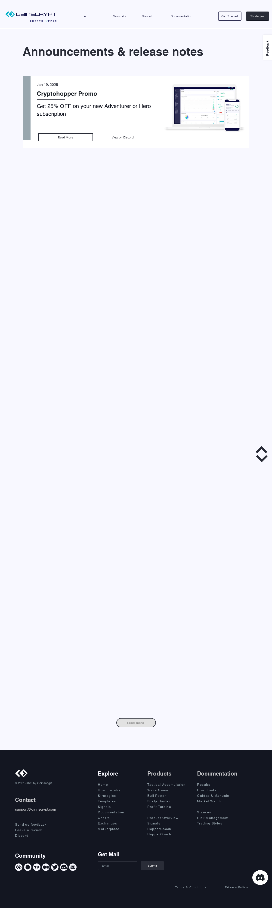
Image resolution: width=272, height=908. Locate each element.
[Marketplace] (114, 829)
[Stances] (213, 812)
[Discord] (35, 835)
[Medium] (45, 867)
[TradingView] (36, 867)
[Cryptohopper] (27, 867)
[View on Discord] (123, 137)
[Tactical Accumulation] (169, 784)
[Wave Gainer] (168, 790)
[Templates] (114, 801)
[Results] (213, 784)
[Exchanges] (114, 823)
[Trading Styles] (213, 823)
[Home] (114, 784)
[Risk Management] (218, 818)
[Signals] (114, 806)
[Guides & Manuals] (218, 795)
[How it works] (114, 790)
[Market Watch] (213, 801)
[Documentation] (114, 812)
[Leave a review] (35, 830)
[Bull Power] (168, 795)
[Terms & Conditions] (186, 887)
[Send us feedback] (35, 824)
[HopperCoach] (168, 829)
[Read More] (65, 137)
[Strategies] (257, 16)
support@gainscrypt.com (35, 809)
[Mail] (73, 867)
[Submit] (152, 865)
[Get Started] (229, 16)
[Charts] (114, 818)
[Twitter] (55, 867)
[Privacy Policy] (228, 887)
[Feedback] (267, 47)
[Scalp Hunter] (168, 801)
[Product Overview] (168, 818)
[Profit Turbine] (168, 806)
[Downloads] (213, 790)
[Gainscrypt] (18, 867)
